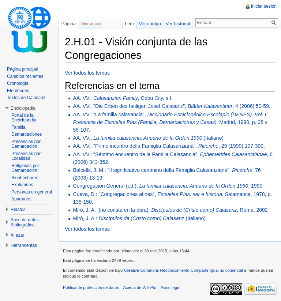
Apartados (21, 199)
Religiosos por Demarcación (25, 168)
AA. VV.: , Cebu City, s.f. (122, 98)
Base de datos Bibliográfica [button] (25, 222)
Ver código (150, 23)
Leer (129, 23)
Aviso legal (170, 287)
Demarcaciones (26, 134)
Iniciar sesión (264, 6)
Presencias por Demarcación (26, 144)
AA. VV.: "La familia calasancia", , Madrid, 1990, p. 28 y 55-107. (170, 122)
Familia (18, 127)
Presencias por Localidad (26, 156)
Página (68, 23)
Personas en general (31, 192)
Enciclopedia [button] (23, 108)
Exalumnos (22, 184)
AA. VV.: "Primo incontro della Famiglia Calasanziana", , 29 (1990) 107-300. (169, 146)
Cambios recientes (25, 76)
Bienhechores (24, 177)
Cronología (18, 83)
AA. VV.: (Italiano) (148, 138)
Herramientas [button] (24, 245)
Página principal (22, 69)
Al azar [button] (17, 235)
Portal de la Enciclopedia (23, 118)
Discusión (90, 23)
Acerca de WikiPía (139, 287)
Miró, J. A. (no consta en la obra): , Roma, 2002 (170, 210)
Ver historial (178, 23)
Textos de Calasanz (26, 97)
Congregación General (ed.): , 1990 (167, 186)
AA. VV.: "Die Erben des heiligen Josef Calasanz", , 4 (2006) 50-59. (171, 106)
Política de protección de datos (91, 287)
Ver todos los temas (87, 73)
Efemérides (18, 90)
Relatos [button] (18, 209)
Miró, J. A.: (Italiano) (139, 218)
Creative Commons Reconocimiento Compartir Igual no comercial (183, 270)
